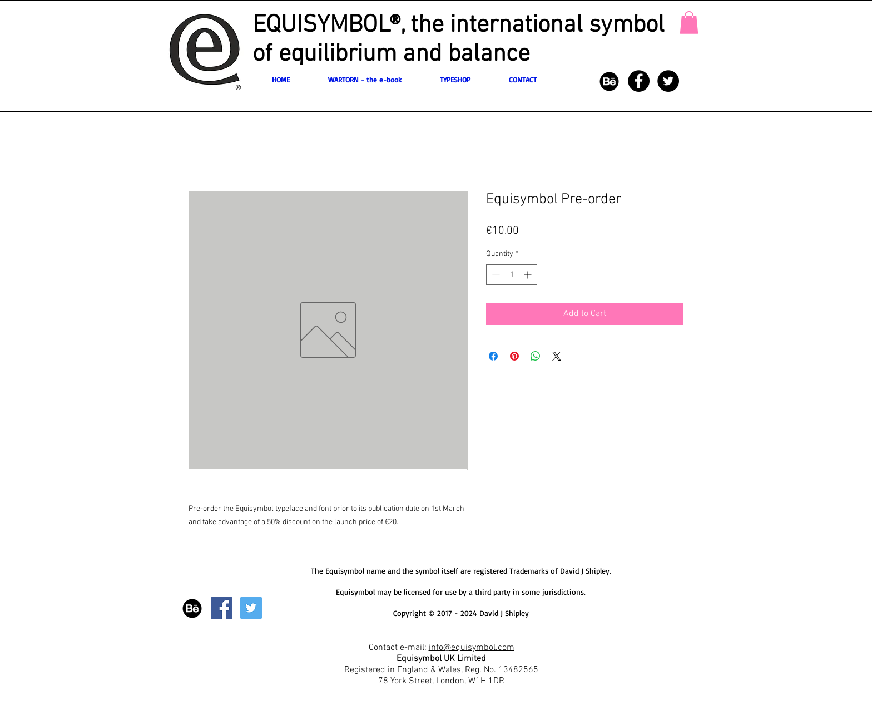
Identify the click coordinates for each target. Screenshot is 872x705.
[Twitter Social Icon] (251, 608)
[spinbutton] (512, 274)
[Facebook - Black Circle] (639, 81)
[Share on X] (556, 356)
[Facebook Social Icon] (221, 608)
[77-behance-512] (609, 81)
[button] (689, 22)
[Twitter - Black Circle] (668, 81)
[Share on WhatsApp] (535, 356)
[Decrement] (495, 274)
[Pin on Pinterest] (514, 356)
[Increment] (529, 274)
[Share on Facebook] (493, 356)
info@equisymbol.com (471, 647)
